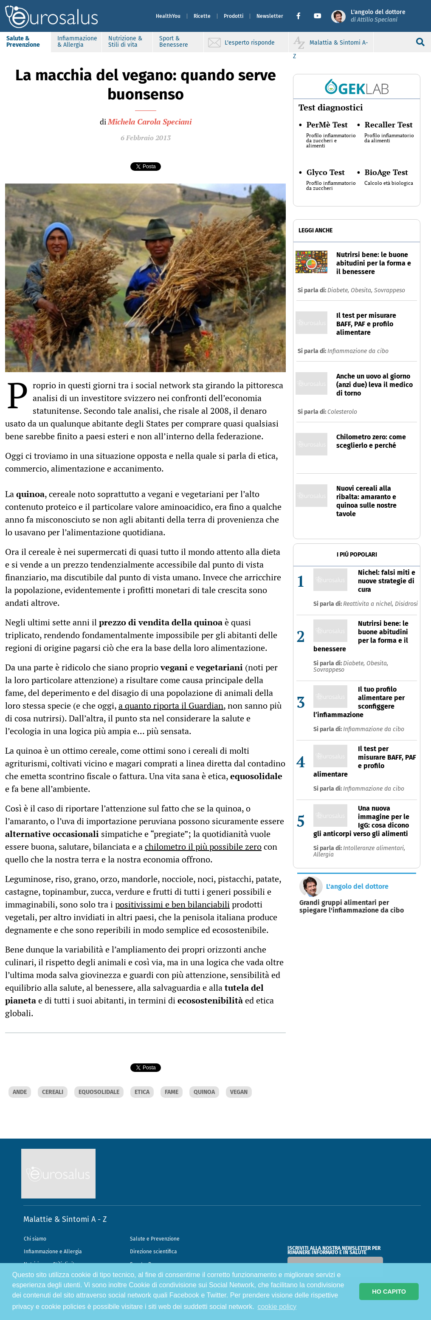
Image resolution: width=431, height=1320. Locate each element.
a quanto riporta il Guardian (170, 705)
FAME (171, 1092)
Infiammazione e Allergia (53, 1252)
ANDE (20, 1092)
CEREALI (52, 1092)
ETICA (142, 1092)
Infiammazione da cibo (358, 351)
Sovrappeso (389, 290)
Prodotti (233, 16)
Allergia (323, 854)
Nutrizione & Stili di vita (125, 41)
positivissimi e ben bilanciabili (172, 904)
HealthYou (168, 16)
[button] (301, 16)
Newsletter (269, 16)
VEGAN (239, 1092)
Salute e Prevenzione (155, 1239)
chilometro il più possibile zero (203, 846)
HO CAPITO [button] (389, 1291)
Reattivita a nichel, (369, 604)
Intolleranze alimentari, (374, 848)
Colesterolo (342, 412)
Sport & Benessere (173, 41)
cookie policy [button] (276, 1306)
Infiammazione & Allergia (77, 41)
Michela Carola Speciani (150, 121)
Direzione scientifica (153, 1252)
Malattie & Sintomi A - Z (65, 1219)
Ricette (202, 16)
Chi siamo (35, 1239)
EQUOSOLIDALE (99, 1092)
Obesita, (362, 290)
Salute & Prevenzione (23, 41)
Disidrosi (406, 604)
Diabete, (339, 290)
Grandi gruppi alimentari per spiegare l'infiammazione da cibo (351, 906)
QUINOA (204, 1092)
